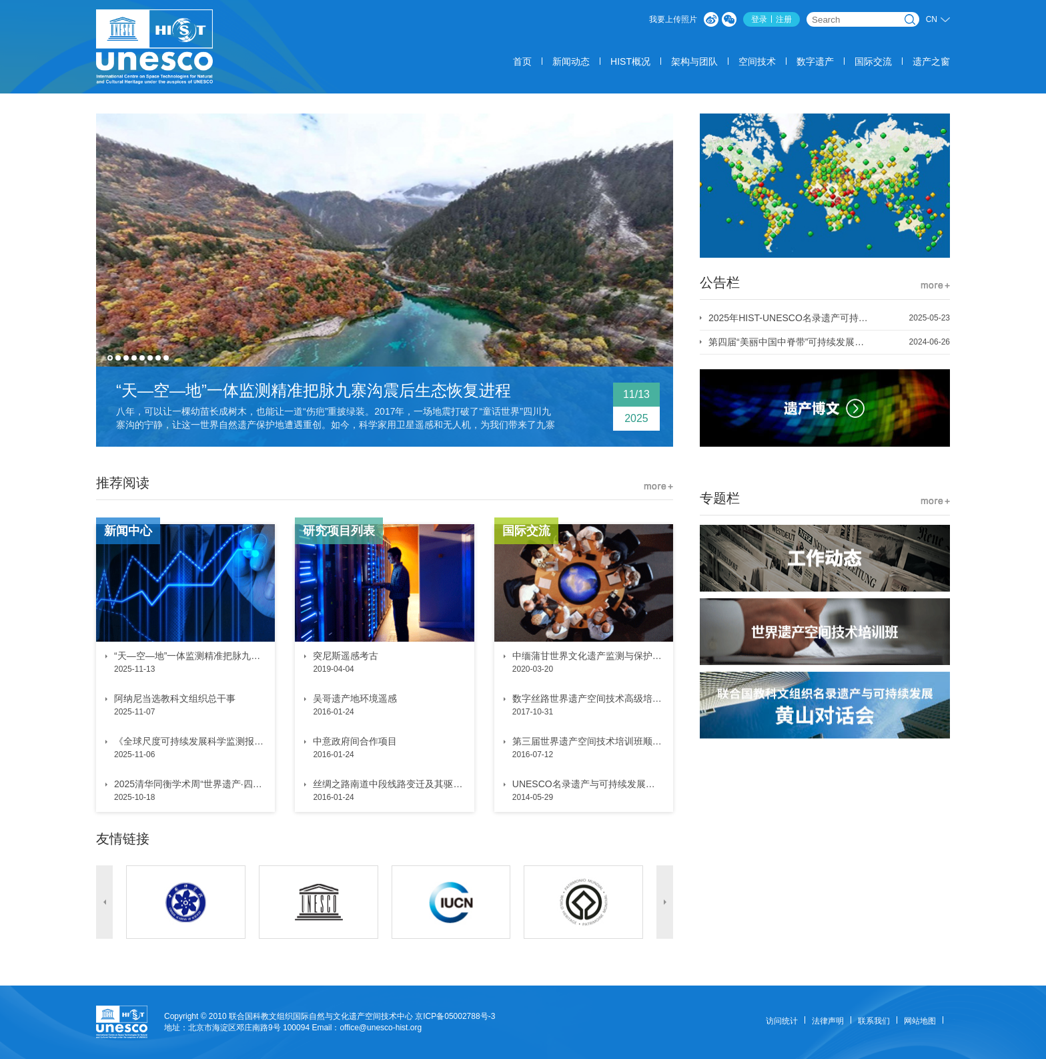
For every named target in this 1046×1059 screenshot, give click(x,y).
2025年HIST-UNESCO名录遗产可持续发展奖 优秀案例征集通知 (785, 317)
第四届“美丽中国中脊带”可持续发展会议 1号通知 (785, 342)
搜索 (910, 19)
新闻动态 (571, 61)
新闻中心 (128, 531)
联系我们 (874, 1021)
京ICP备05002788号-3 (455, 1016)
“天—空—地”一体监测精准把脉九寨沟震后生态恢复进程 (313, 390)
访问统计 (782, 1021)
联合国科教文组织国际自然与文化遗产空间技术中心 (321, 1016)
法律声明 (828, 1021)
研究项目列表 (339, 531)
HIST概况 (630, 61)
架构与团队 (694, 61)
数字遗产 (815, 61)
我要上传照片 (673, 19)
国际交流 (873, 61)
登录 (759, 19)
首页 (522, 61)
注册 (784, 19)
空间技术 (757, 61)
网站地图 (920, 1021)
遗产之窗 (931, 61)
